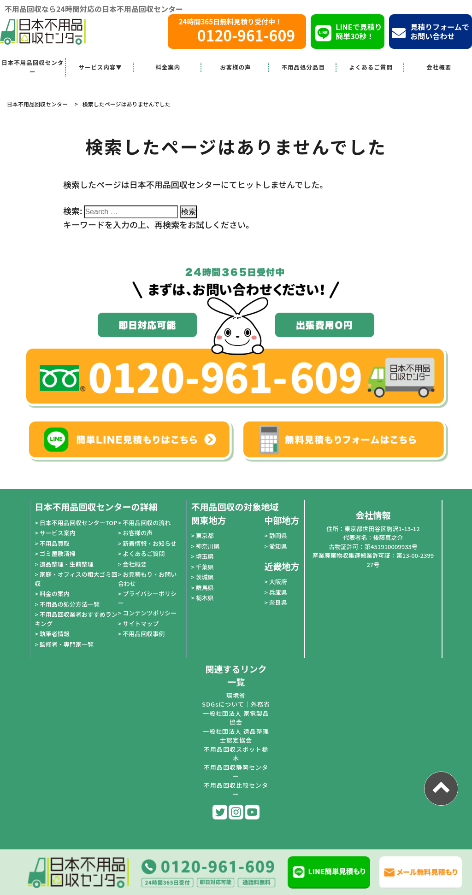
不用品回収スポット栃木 (236, 754)
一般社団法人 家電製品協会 (236, 718)
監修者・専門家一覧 (67, 644)
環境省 (236, 695)
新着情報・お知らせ (150, 543)
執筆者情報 (55, 633)
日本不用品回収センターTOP (79, 522)
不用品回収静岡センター (236, 772)
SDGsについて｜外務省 (236, 704)
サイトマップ (141, 623)
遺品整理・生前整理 (67, 564)
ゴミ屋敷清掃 (58, 553)
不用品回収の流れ (147, 522)
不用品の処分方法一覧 (70, 604)
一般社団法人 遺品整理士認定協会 (236, 736)
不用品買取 (55, 543)
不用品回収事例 (144, 633)
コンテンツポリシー (150, 612)
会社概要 (438, 67)
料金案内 (167, 67)
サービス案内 (58, 532)
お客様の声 (235, 67)
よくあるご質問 (371, 67)
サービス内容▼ (100, 67)
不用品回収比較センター (236, 790)
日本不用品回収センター (32, 67)
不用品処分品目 (303, 67)
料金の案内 (55, 593)
